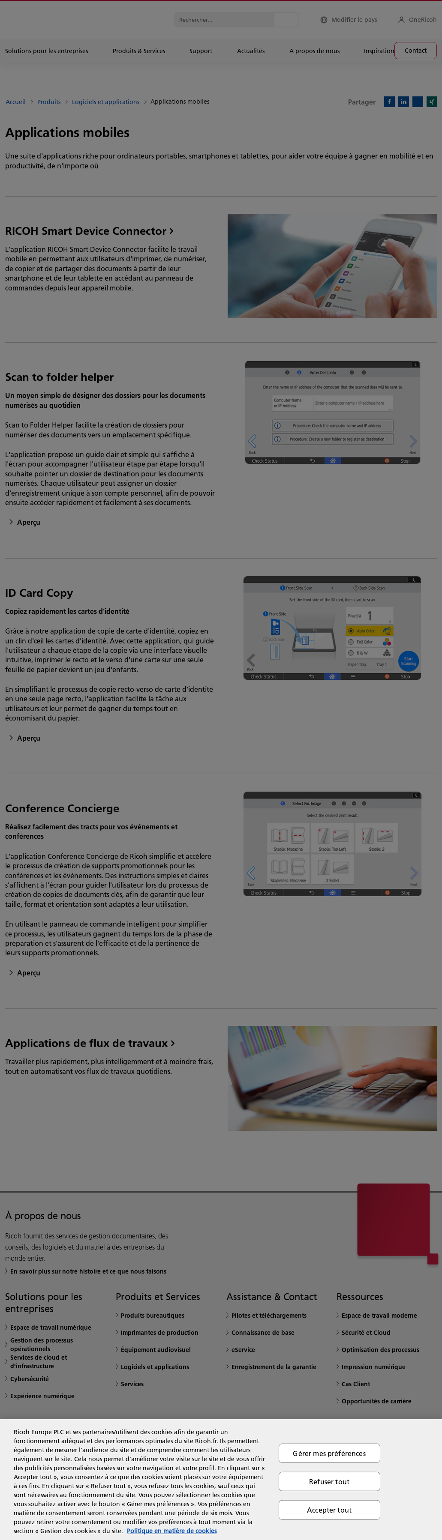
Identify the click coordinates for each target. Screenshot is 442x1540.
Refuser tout (329, 1481)
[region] (221, 1479)
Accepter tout (329, 1509)
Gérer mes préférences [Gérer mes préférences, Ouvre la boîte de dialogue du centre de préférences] (329, 1453)
